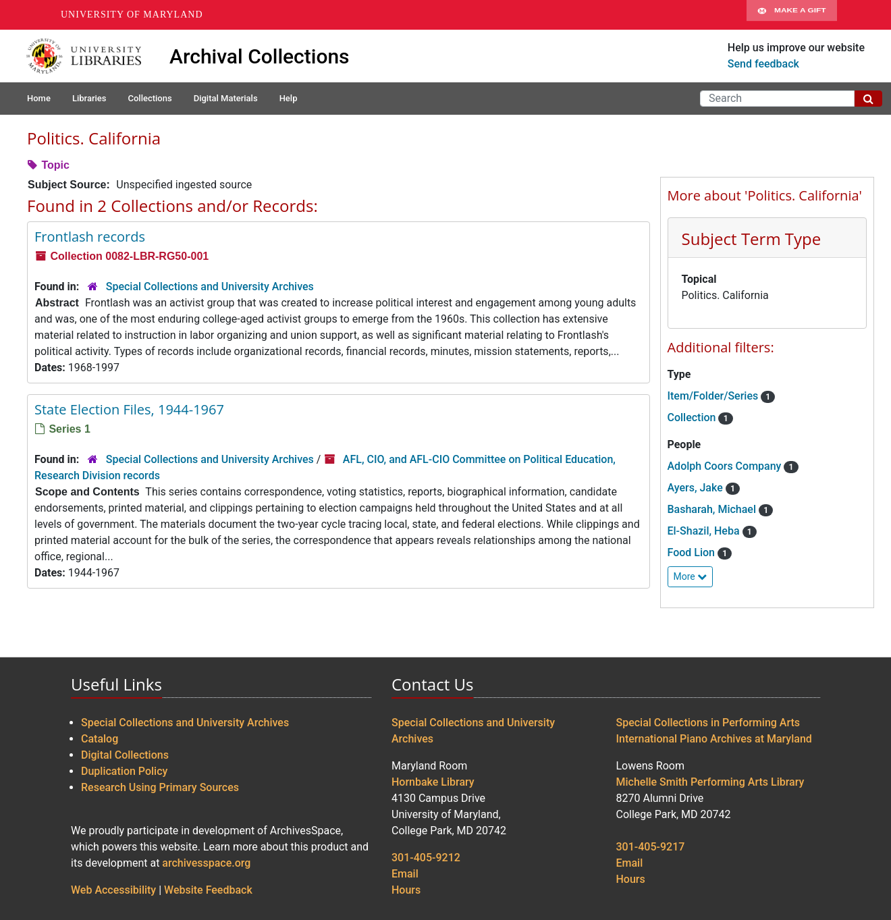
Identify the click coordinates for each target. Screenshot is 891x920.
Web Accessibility (113, 890)
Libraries (89, 98)
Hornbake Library (433, 782)
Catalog (99, 738)
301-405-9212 (426, 857)
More (690, 576)
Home (39, 98)
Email (405, 873)
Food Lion (693, 552)
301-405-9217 (650, 846)
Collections (149, 98)
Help (288, 98)
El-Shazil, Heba (705, 530)
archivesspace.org (206, 863)
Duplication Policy (124, 771)
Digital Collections (125, 755)
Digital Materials (226, 98)
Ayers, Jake (697, 487)
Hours (406, 890)
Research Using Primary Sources (160, 787)
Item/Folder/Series (714, 395)
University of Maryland (132, 14)
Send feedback (763, 63)
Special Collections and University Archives (210, 286)
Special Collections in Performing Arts (708, 722)
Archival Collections (259, 56)
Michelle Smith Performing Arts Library (710, 782)
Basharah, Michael (713, 509)
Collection (693, 417)
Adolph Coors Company (726, 466)
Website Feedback (208, 890)
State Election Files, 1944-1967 (129, 409)
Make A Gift (791, 14)
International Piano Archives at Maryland (714, 738)
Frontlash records (89, 236)
